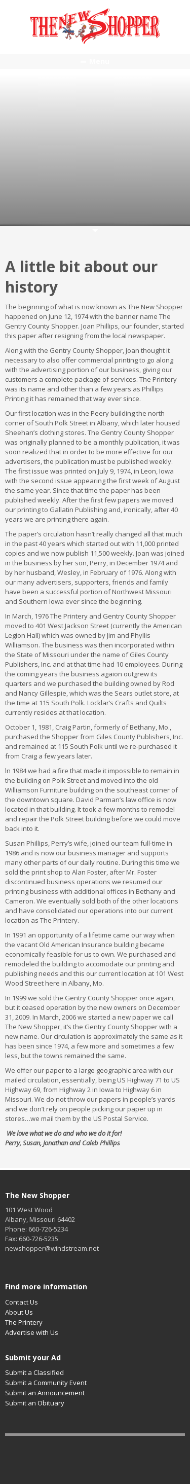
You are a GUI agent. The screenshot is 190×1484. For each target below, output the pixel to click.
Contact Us (21, 1302)
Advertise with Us (31, 1332)
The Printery (24, 1322)
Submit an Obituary (34, 1402)
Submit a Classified (34, 1372)
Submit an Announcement (45, 1392)
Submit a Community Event (46, 1382)
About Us (19, 1312)
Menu (99, 61)
